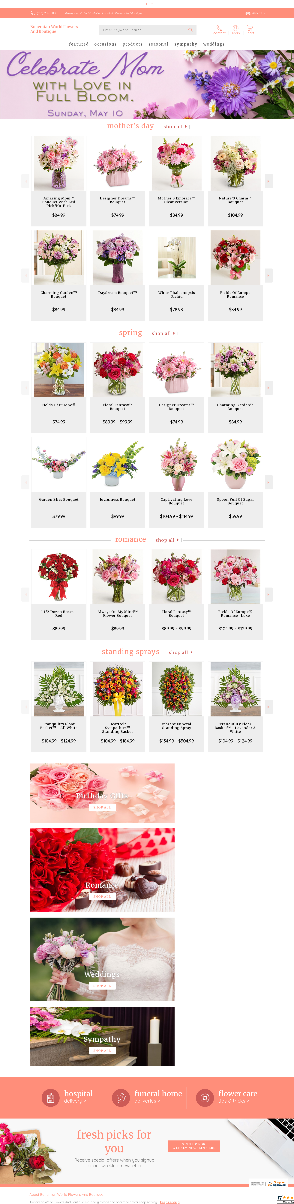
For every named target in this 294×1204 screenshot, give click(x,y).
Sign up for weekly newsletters (193, 992)
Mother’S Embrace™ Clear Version (176, 200)
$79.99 (58, 516)
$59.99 (235, 516)
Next (269, 181)
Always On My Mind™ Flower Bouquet (118, 614)
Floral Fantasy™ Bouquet (118, 407)
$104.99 (235, 215)
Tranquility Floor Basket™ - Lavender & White (235, 728)
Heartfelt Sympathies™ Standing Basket (117, 728)
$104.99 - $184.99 (118, 741)
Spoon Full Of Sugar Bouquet (235, 501)
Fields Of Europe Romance (235, 295)
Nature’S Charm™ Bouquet (235, 200)
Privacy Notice (205, 1200)
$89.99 (58, 628)
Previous (25, 181)
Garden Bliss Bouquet (59, 499)
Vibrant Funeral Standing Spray (176, 726)
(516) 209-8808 (47, 13)
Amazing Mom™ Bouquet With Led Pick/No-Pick (58, 202)
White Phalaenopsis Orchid (176, 295)
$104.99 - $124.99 (59, 741)
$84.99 (58, 215)
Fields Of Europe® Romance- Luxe (235, 614)
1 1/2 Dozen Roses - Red (59, 614)
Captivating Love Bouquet (176, 501)
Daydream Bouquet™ (117, 293)
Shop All (173, 127)
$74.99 (117, 215)
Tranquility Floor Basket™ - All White (59, 726)
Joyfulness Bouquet (118, 499)
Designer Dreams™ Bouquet (117, 200)
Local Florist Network (231, 1200)
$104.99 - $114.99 (176, 516)
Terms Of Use (182, 1200)
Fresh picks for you (114, 994)
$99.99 (117, 516)
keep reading (170, 1048)
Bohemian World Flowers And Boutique (54, 29)
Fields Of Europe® (59, 405)
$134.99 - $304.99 (176, 741)
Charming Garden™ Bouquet (58, 295)
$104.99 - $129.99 (235, 628)
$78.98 (176, 309)
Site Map (254, 1200)
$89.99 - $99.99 (118, 422)
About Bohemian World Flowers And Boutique (66, 1040)
